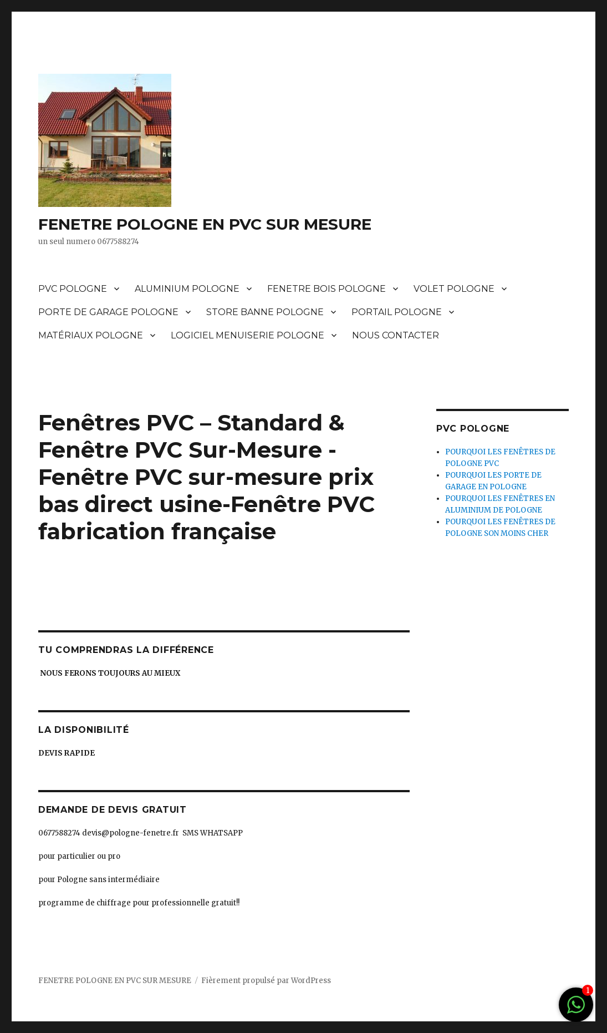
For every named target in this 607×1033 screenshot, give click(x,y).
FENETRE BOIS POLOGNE (326, 288)
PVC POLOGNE (72, 288)
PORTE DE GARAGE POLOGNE (108, 312)
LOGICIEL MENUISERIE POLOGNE (247, 335)
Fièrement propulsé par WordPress (266, 980)
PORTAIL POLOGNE (396, 312)
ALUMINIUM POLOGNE (187, 288)
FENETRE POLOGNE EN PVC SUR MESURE (204, 224)
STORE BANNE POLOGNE (265, 312)
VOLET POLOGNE (454, 288)
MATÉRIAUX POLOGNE (90, 335)
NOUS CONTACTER (395, 335)
